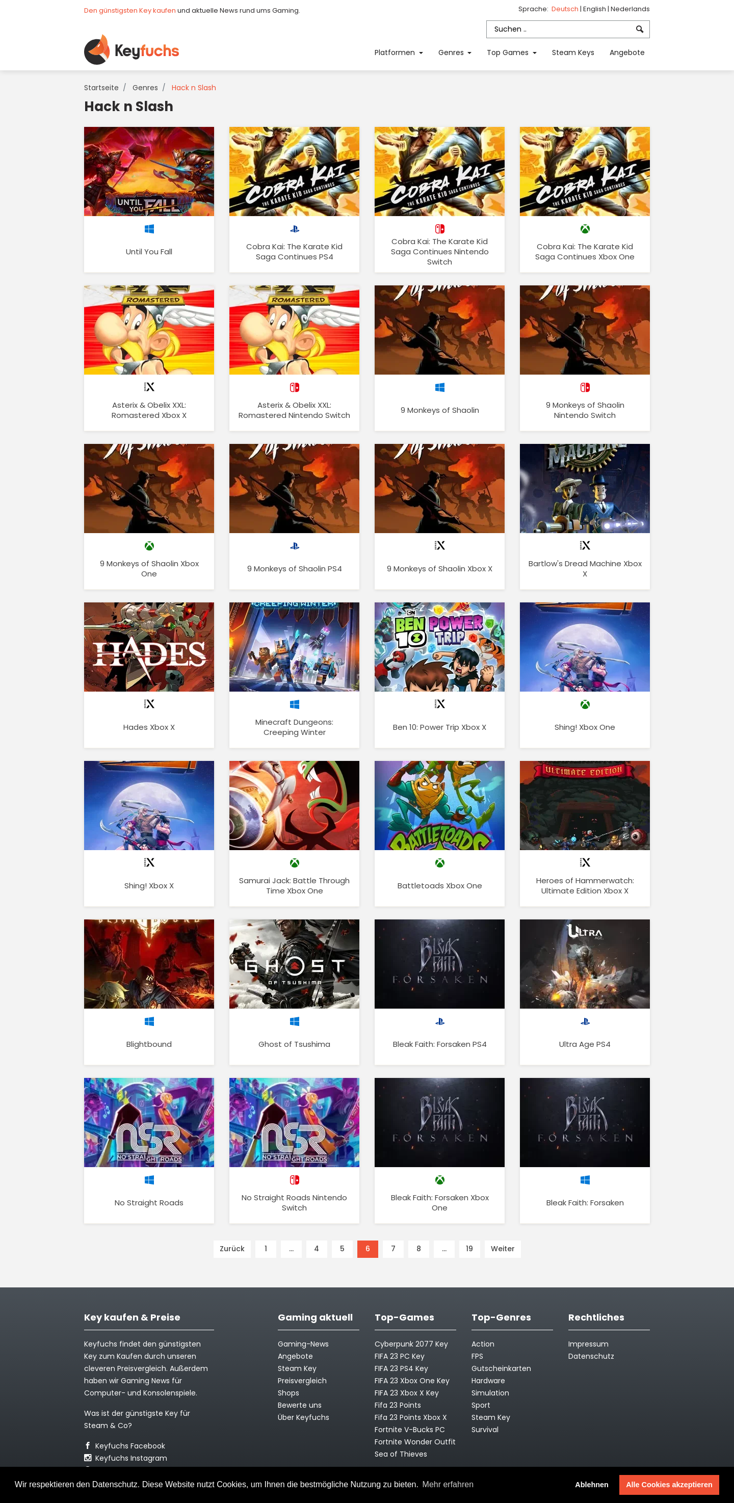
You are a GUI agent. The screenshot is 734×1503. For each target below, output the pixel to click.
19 (469, 1249)
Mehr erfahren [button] (448, 1484)
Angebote (627, 52)
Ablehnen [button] (592, 1485)
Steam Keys (573, 52)
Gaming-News (303, 1344)
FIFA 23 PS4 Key (401, 1368)
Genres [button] (452, 52)
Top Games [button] (509, 52)
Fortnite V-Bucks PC (410, 1430)
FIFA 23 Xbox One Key (412, 1381)
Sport (480, 1405)
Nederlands (630, 9)
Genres (145, 88)
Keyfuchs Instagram (125, 1458)
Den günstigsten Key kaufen (130, 10)
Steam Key (490, 1417)
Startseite (101, 88)
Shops (288, 1393)
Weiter (503, 1249)
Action (482, 1344)
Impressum (588, 1344)
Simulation (490, 1393)
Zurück (232, 1249)
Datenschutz (591, 1356)
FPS (477, 1356)
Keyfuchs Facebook (124, 1446)
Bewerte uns (300, 1405)
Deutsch (566, 9)
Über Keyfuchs (303, 1417)
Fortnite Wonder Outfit (415, 1442)
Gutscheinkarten (501, 1368)
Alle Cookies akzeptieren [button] (669, 1485)
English (595, 9)
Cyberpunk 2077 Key (411, 1344)
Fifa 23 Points (398, 1405)
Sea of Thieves (401, 1454)
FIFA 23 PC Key (400, 1356)
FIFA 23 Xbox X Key (407, 1393)
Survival (485, 1430)
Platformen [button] (396, 52)
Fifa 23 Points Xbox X (411, 1417)
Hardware (488, 1381)
